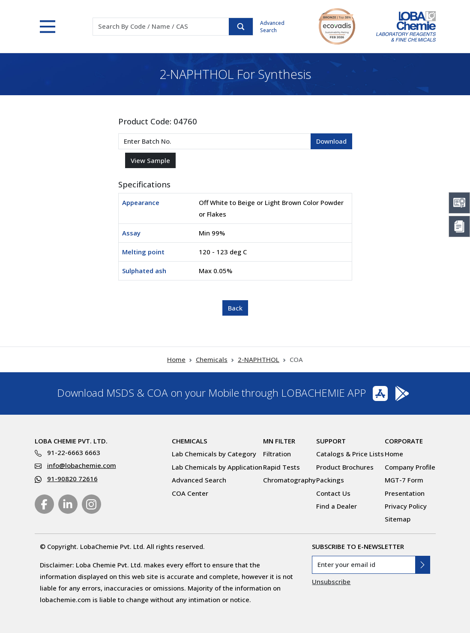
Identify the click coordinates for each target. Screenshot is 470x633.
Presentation (405, 493)
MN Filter (279, 441)
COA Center (190, 493)
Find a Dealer (336, 506)
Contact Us (333, 493)
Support (331, 441)
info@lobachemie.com (81, 465)
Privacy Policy (406, 506)
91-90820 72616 (72, 478)
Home (176, 359)
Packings (330, 480)
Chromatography (289, 480)
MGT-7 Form (404, 480)
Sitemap (397, 519)
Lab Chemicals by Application (217, 467)
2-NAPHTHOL (258, 359)
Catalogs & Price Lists (350, 453)
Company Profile (410, 467)
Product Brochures (345, 467)
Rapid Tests (281, 467)
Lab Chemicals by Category (214, 453)
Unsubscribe (331, 581)
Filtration (277, 453)
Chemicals (212, 359)
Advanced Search (272, 26)
